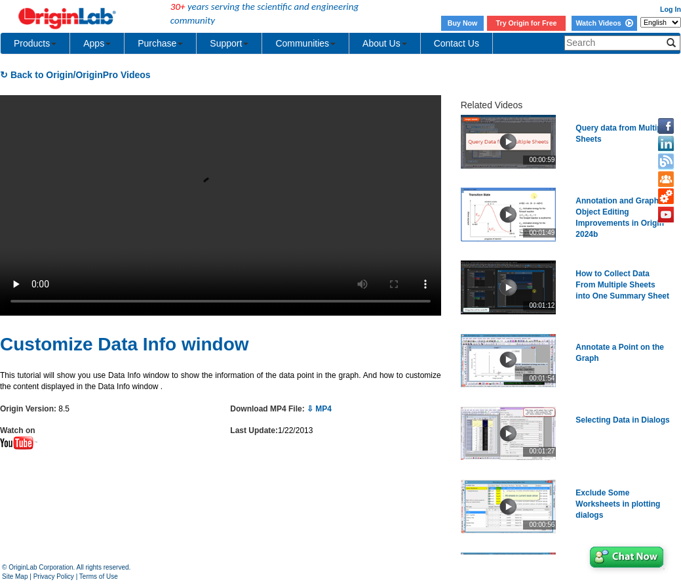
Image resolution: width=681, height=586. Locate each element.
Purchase (160, 43)
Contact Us (456, 43)
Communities (305, 43)
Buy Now (463, 23)
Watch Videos (603, 23)
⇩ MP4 (319, 408)
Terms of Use (98, 576)
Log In (670, 9)
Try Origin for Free (526, 23)
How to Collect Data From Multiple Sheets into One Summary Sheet (622, 285)
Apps (97, 43)
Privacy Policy (53, 576)
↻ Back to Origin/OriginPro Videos (75, 75)
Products (35, 43)
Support (229, 43)
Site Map (15, 576)
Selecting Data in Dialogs (622, 420)
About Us (384, 43)
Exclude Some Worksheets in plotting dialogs (617, 504)
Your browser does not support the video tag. (220, 205)
